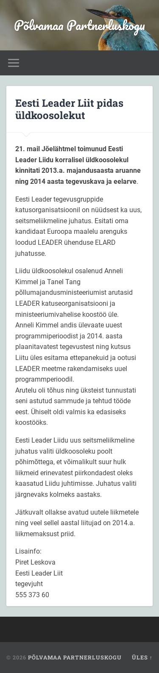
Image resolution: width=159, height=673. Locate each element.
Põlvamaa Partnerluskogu (79, 25)
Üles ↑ (142, 657)
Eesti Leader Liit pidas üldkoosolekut (69, 109)
